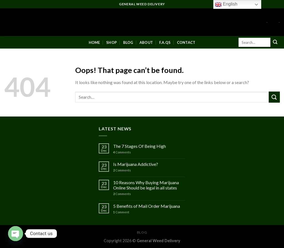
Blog (128, 42)
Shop (111, 42)
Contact (186, 42)
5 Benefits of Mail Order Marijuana (146, 206)
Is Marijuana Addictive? (135, 164)
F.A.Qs (165, 42)
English (226, 4)
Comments (122, 152)
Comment (121, 212)
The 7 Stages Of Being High (139, 146)
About (146, 42)
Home (94, 42)
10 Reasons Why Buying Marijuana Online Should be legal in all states (146, 185)
